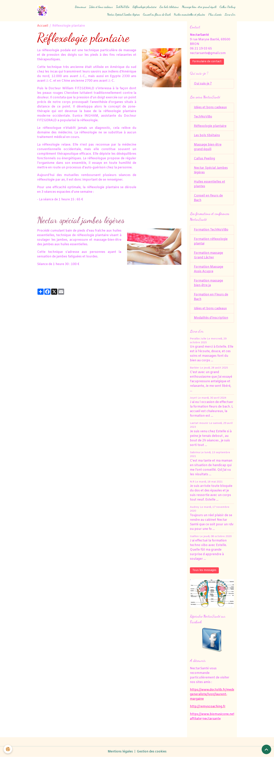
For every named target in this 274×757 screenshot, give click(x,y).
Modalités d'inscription (211, 318)
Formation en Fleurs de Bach (211, 297)
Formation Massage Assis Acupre (208, 269)
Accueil (42, 26)
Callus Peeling (227, 7)
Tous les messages (204, 570)
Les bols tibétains (169, 7)
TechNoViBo (122, 7)
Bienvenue (80, 7)
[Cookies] (8, 749)
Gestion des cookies (151, 752)
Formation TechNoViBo (211, 230)
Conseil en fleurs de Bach (157, 14)
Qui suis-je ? (203, 84)
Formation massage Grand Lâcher (208, 255)
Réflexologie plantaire (144, 7)
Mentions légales (120, 752)
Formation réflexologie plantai (211, 241)
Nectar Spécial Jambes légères (123, 14)
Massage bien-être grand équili (199, 7)
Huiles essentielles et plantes (189, 14)
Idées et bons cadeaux (101, 7)
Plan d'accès (215, 14)
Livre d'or (230, 14)
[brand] (42, 10)
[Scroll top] (266, 749)
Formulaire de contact (206, 61)
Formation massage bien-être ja (208, 283)
